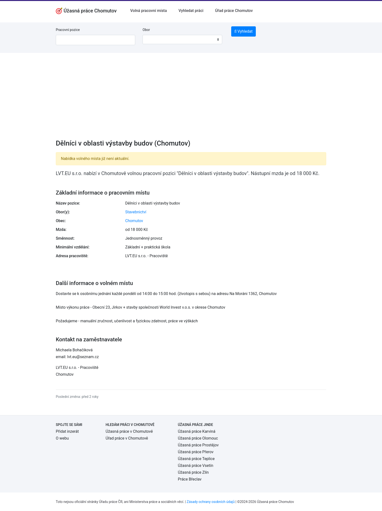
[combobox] (182, 39)
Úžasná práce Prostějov (198, 445)
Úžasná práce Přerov (195, 452)
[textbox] (152, 39)
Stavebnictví (135, 212)
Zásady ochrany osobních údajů (211, 502)
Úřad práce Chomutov (234, 10)
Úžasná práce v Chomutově (129, 431)
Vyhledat (243, 31)
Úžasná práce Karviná (196, 431)
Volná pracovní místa (148, 10)
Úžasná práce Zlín (193, 472)
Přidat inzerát (67, 431)
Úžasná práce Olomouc (198, 438)
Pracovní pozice (68, 30)
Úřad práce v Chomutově (127, 438)
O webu (62, 438)
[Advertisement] (191, 99)
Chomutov (134, 220)
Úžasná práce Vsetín (195, 465)
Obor (146, 30)
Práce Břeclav (189, 479)
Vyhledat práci (191, 10)
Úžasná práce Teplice (196, 458)
